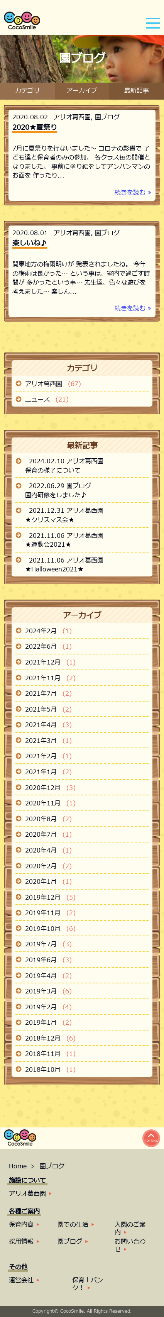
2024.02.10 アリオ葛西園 (66, 461)
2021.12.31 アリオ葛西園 (66, 511)
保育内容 (21, 1224)
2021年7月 (48, 694)
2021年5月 (48, 710)
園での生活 (72, 1224)
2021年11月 (50, 678)
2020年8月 (48, 819)
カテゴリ (27, 90)
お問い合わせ (130, 1245)
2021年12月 (50, 663)
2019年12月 (50, 898)
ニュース (47, 400)
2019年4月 (48, 976)
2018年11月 (50, 1054)
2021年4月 (48, 725)
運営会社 (21, 1280)
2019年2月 (48, 1007)
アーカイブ (81, 90)
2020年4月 (48, 851)
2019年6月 (48, 960)
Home (19, 1166)
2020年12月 (50, 788)
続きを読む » (133, 192)
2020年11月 (50, 804)
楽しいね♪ (29, 243)
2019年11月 (50, 913)
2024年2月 (48, 631)
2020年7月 (48, 835)
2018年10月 (50, 1070)
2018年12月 (50, 1039)
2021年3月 (48, 741)
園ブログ (107, 117)
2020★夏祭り (34, 127)
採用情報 (21, 1241)
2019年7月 (48, 944)
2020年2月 (48, 866)
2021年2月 (48, 756)
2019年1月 (48, 1023)
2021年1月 (48, 772)
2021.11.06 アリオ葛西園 (66, 536)
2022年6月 (48, 647)
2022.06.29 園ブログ (60, 486)
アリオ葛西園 (72, 117)
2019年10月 (50, 929)
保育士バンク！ (87, 1284)
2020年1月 (48, 882)
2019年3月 (48, 992)
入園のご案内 (130, 1228)
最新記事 (136, 90)
